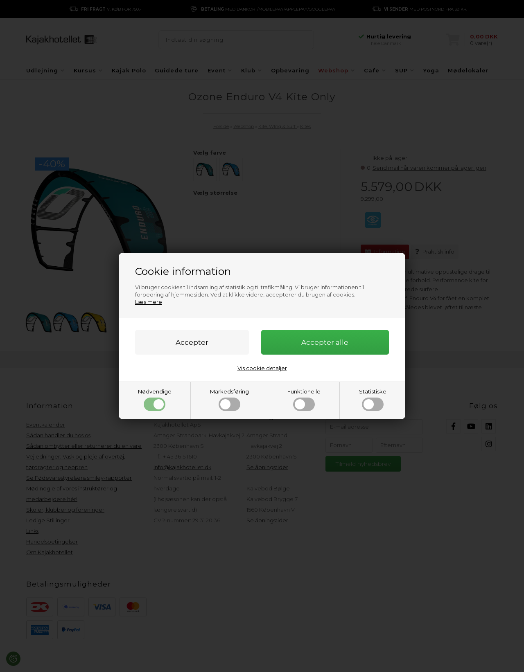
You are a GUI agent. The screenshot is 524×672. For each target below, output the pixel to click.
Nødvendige (155, 399)
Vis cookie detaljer (262, 368)
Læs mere (148, 302)
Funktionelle (304, 399)
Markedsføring (229, 399)
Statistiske (372, 399)
